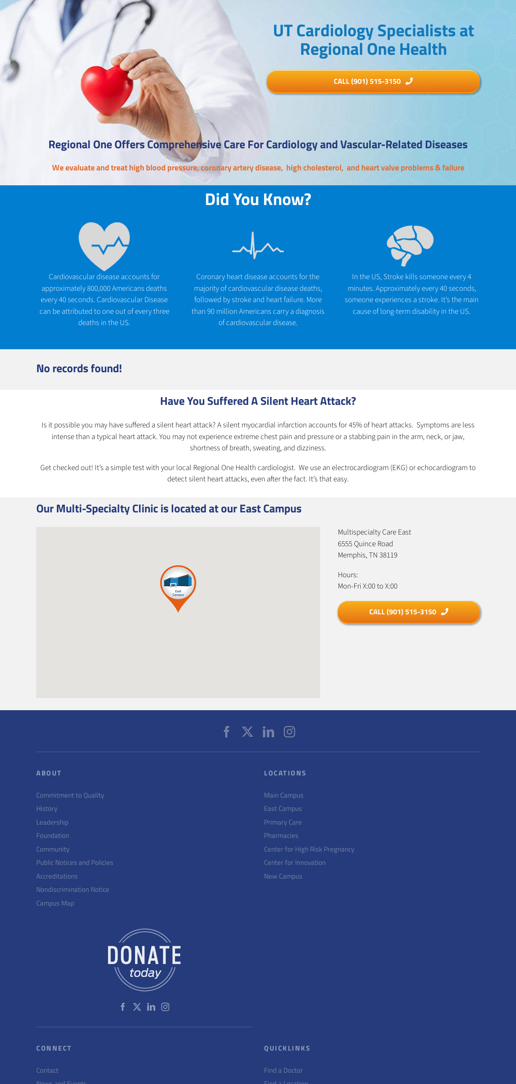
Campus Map (55, 903)
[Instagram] (289, 732)
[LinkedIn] (268, 732)
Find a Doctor (283, 1070)
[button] (178, 589)
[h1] (373, 81)
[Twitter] (247, 732)
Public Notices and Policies (74, 863)
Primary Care (283, 822)
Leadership (52, 822)
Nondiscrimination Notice (72, 890)
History (46, 809)
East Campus (283, 809)
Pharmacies (281, 836)
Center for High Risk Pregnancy (309, 849)
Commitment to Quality (70, 795)
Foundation (52, 836)
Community (52, 849)
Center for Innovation (295, 863)
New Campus (283, 876)
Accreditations (57, 876)
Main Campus (284, 795)
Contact (47, 1070)
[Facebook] (226, 732)
